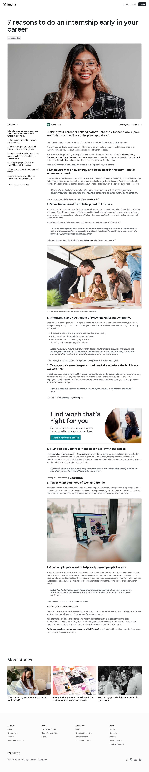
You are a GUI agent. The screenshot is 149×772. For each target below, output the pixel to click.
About (112, 729)
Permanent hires (48, 729)
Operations (73, 157)
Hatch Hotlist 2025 (15, 740)
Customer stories (82, 740)
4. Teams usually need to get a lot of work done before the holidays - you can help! (23, 156)
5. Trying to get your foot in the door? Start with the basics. (20, 163)
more (85, 157)
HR (97, 454)
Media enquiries (116, 744)
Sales (132, 154)
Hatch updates (115, 740)
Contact (112, 737)
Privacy (25, 759)
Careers (113, 733)
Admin (73, 454)
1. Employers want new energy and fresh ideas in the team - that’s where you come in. (22, 133)
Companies (12, 733)
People (10, 737)
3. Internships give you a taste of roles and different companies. (21, 148)
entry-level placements (70, 160)
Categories (42, 759)
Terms (33, 759)
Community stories (83, 733)
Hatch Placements (49, 733)
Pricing (44, 737)
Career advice (81, 737)
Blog (77, 729)
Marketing (124, 154)
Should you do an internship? (19, 185)
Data (66, 157)
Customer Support (55, 157)
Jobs (9, 729)
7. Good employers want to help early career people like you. (21, 177)
